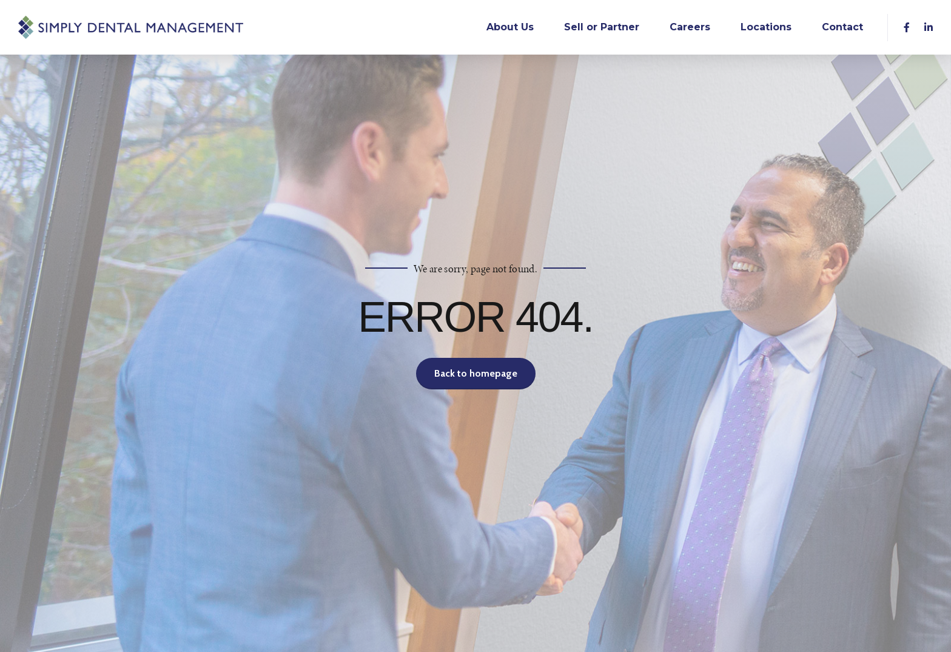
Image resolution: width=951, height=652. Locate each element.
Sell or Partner (601, 27)
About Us (510, 27)
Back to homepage (475, 373)
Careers (690, 27)
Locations (766, 27)
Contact (842, 27)
